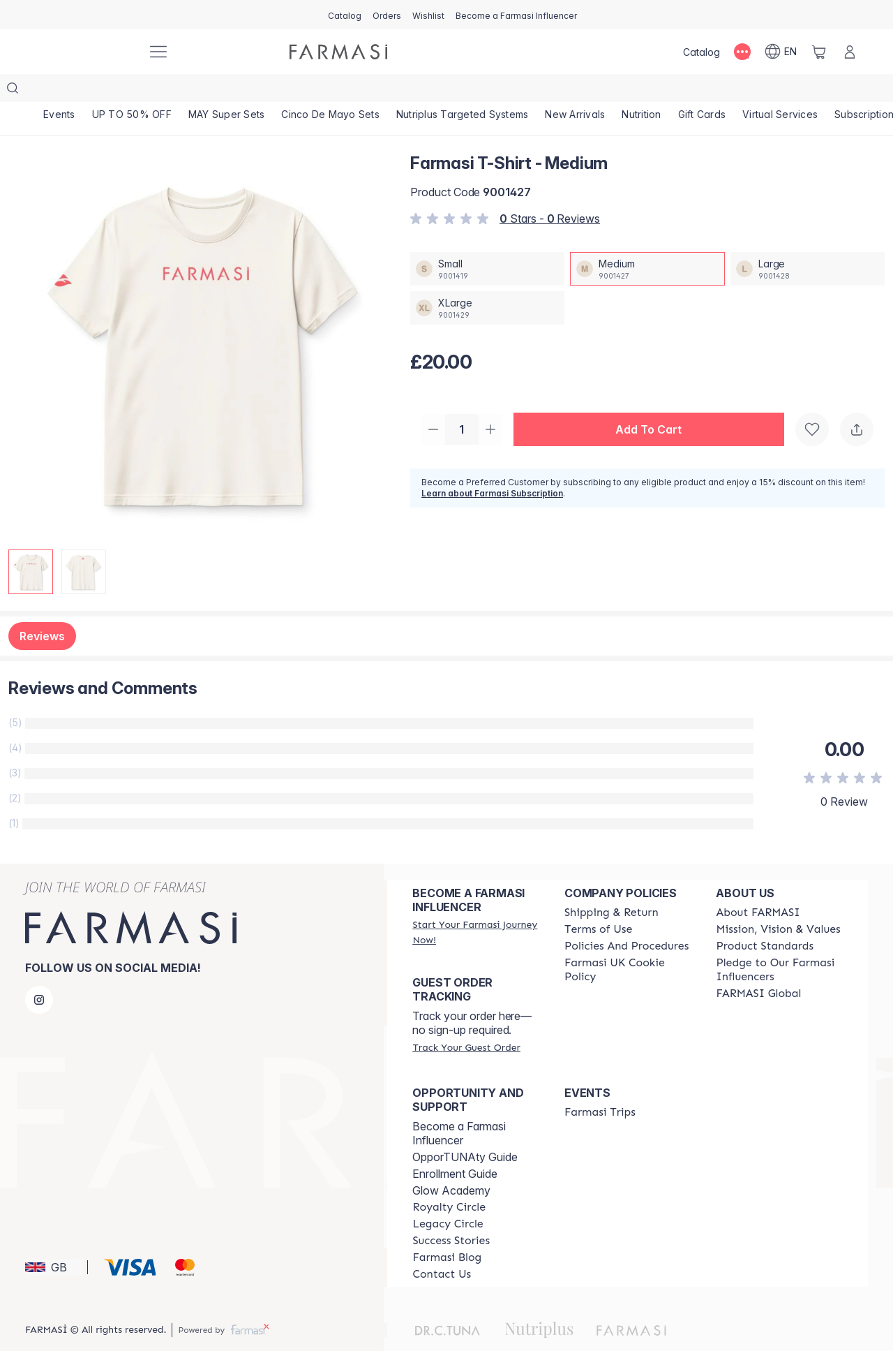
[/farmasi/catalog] (344, 14)
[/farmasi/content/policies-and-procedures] (626, 918)
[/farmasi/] (84, 52)
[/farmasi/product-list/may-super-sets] (249, 91)
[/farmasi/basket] (819, 51)
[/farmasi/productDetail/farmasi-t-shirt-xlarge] (487, 280)
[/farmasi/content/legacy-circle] (447, 1196)
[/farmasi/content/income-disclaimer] (627, 942)
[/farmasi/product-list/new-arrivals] (625, 91)
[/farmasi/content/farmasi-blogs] (446, 1229)
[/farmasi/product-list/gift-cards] (770, 91)
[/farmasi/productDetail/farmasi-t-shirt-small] (487, 241)
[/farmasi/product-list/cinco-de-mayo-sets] (363, 91)
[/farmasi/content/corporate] (758, 966)
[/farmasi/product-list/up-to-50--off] (145, 91)
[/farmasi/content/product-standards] (764, 918)
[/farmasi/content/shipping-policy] (611, 885)
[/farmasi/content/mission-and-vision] (778, 901)
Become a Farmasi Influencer (459, 1105)
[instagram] (39, 972)
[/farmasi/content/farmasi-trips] (600, 1084)
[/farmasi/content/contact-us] (441, 1246)
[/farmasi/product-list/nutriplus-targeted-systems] (503, 91)
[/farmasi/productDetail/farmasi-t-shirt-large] (807, 241)
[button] (653, 402)
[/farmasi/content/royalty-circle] (449, 1179)
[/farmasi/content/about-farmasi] (758, 885)
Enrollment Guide (454, 1146)
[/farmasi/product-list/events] (64, 91)
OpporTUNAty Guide (465, 1129)
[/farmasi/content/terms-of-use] (598, 901)
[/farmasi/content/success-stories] (451, 1213)
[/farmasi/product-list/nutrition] (700, 91)
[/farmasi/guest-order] (466, 1019)
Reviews (42, 608)
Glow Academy (451, 1162)
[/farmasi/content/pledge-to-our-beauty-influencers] (779, 942)
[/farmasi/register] (387, 14)
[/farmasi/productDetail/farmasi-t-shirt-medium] (647, 241)
